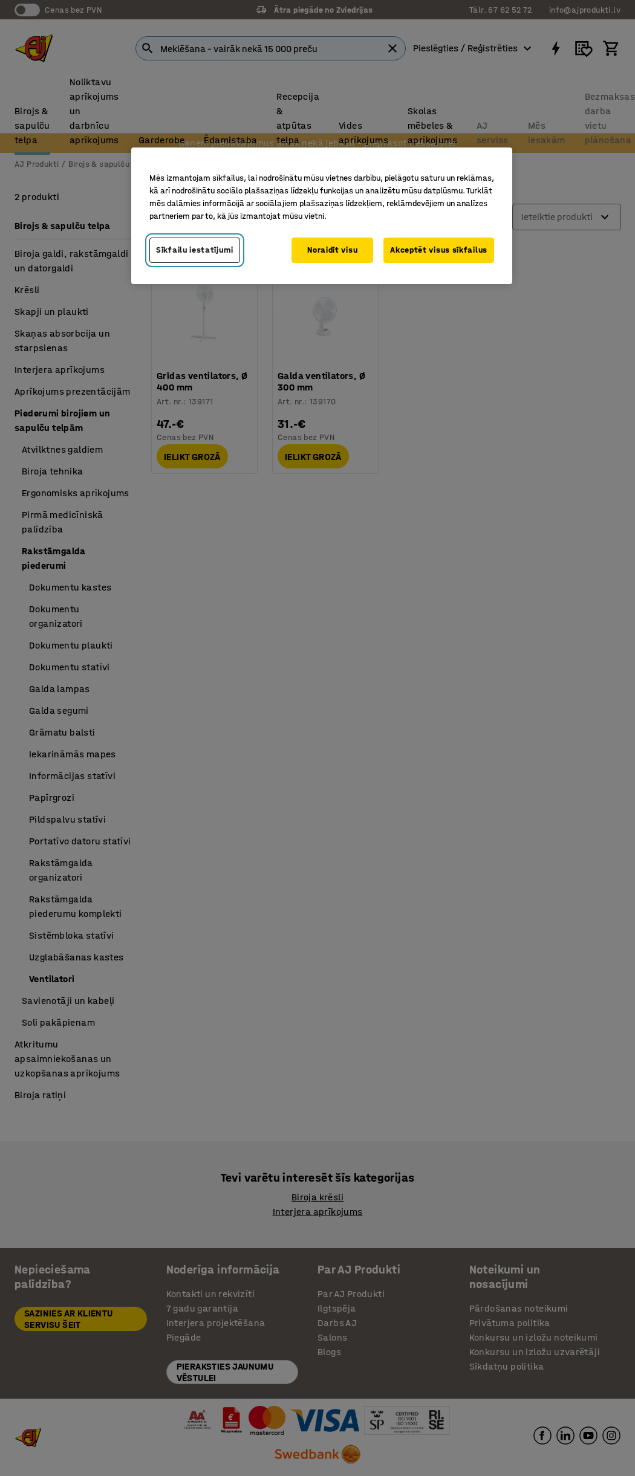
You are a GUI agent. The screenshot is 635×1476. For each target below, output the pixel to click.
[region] (321, 215)
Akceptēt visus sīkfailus (438, 250)
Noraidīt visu (332, 250)
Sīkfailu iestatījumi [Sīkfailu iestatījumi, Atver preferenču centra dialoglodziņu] (194, 250)
